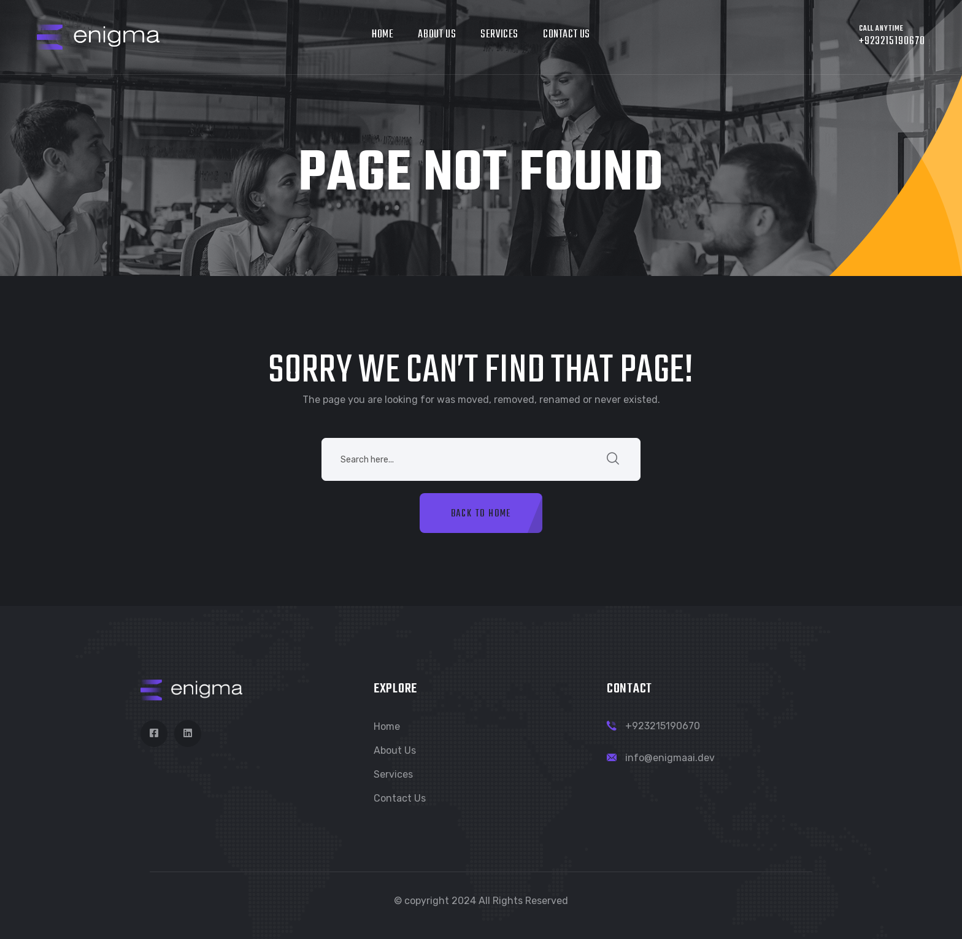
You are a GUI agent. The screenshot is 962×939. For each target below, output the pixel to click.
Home (382, 35)
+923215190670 (662, 726)
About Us (437, 35)
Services (499, 35)
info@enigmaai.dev (670, 758)
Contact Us (566, 35)
